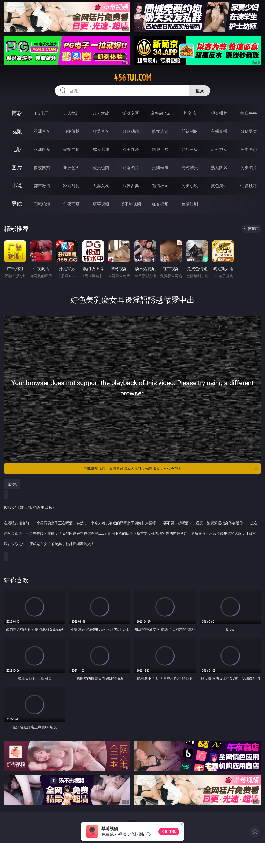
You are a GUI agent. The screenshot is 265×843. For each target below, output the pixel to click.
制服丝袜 (160, 149)
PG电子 (42, 113)
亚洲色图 (71, 167)
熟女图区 (219, 167)
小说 (17, 185)
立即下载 (168, 831)
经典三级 (189, 149)
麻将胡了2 (160, 113)
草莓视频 (101, 204)
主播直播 (219, 131)
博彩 (17, 112)
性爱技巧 (248, 186)
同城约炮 (42, 204)
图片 (17, 167)
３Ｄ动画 (130, 131)
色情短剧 (189, 204)
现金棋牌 (219, 113)
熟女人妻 (160, 131)
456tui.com (132, 77)
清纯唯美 (189, 167)
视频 (17, 131)
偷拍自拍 (71, 149)
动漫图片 (130, 167)
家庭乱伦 (71, 186)
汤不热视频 (130, 204)
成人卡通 (101, 149)
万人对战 (101, 113)
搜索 (200, 91)
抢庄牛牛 (248, 113)
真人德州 (71, 113)
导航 (17, 203)
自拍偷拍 (71, 131)
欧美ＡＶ (101, 131)
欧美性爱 (130, 149)
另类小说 (189, 186)
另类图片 (248, 167)
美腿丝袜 (160, 167)
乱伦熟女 (219, 149)
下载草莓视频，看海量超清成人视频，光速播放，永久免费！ (171, 468)
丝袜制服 (189, 131)
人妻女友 (101, 186)
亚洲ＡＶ (42, 131)
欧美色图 (101, 167)
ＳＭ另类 (248, 131)
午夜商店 (71, 204)
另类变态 (248, 149)
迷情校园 (160, 186)
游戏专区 (130, 113)
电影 (17, 149)
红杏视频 (160, 204)
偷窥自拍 (42, 167)
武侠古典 (130, 186)
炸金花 (189, 113)
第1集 (12, 484)
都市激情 (42, 186)
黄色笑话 (219, 186)
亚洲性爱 (42, 149)
